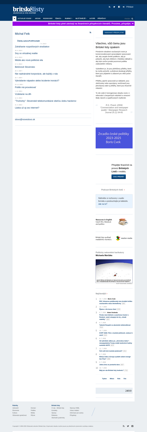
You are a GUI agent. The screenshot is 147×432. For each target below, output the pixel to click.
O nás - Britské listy (58, 408)
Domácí (33, 408)
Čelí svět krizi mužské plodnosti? (113, 351)
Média (33, 413)
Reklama (54, 415)
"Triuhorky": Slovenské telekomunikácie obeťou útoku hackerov (45, 101)
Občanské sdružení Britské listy (36, 426)
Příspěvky (102, 18)
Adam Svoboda (112, 312)
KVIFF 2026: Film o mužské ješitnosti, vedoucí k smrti (116, 334)
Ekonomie (16, 410)
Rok (118, 379)
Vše (124, 379)
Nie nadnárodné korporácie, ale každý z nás (36, 74)
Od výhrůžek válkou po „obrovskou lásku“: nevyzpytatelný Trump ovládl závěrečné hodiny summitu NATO (115, 343)
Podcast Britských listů (109, 190)
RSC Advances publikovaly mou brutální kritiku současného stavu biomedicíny (115, 303)
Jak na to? (102, 204)
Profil (31, 41)
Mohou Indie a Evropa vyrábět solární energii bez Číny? (115, 358)
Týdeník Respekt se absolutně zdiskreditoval (114, 326)
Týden (104, 379)
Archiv (38, 18)
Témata (58, 18)
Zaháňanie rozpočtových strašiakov (32, 46)
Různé (33, 415)
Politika (33, 410)
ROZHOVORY (48, 18)
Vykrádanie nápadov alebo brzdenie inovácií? (37, 80)
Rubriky (69, 18)
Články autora (23, 41)
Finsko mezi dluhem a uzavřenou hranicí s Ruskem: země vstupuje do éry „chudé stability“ (114, 317)
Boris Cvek (112, 299)
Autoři (92, 18)
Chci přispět (118, 177)
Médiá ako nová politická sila (29, 60)
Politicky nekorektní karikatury (110, 253)
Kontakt (36, 41)
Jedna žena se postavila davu (111, 365)
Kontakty (54, 410)
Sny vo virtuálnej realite (26, 53)
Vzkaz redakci (74, 410)
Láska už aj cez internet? (27, 108)
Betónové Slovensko (25, 67)
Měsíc (112, 379)
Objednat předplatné (114, 32)
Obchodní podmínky (58, 418)
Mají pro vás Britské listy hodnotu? (113, 370)
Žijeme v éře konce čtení (110, 309)
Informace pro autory (76, 413)
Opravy (54, 413)
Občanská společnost (20, 415)
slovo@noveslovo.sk (25, 119)
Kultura (15, 413)
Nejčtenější (81, 18)
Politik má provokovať (25, 87)
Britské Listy (115, 410)
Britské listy (30, 10)
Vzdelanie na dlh (23, 94)
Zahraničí (16, 408)
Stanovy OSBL (75, 408)
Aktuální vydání (25, 18)
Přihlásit (128, 7)
